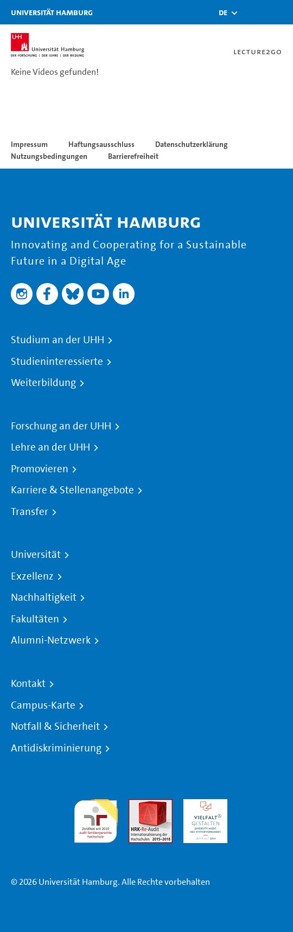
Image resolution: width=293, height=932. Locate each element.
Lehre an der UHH (50, 447)
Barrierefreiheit (133, 156)
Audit (139, 805)
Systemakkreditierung (260, 805)
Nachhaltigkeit (44, 597)
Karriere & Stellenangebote (72, 490)
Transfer (29, 512)
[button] (223, 12)
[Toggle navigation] (279, 12)
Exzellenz (32, 576)
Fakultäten (35, 619)
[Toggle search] (252, 12)
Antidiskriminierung (56, 748)
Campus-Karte (43, 705)
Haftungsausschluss (101, 144)
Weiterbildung (43, 383)
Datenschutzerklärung (191, 144)
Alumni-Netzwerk (51, 640)
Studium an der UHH (57, 340)
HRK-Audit (202, 805)
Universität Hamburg (52, 12)
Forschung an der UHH (61, 426)
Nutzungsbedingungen (49, 156)
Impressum (29, 144)
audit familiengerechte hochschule (96, 818)
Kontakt (28, 684)
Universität (36, 555)
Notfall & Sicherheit (55, 726)
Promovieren (39, 469)
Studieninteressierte (57, 362)
